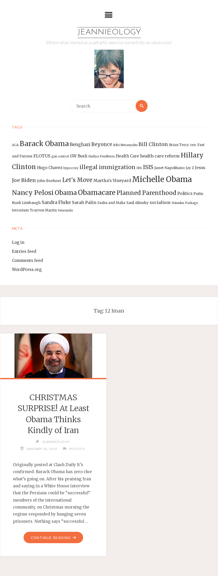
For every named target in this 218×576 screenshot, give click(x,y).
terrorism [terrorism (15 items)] (20, 210)
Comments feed (27, 260)
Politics (77, 449)
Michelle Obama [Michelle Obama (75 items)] (162, 179)
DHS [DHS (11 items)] (193, 145)
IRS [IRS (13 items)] (139, 168)
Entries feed (24, 251)
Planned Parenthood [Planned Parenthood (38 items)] (146, 192)
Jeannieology (109, 32)
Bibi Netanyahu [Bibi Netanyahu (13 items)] (125, 145)
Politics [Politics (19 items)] (184, 193)
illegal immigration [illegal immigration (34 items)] (107, 167)
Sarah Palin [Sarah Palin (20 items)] (84, 202)
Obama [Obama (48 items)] (66, 192)
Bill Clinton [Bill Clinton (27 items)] (153, 144)
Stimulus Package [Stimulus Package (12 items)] (185, 203)
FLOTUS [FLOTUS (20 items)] (41, 155)
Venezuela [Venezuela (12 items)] (65, 210)
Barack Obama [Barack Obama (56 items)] (44, 143)
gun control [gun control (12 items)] (60, 156)
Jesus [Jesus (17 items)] (200, 167)
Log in (18, 242)
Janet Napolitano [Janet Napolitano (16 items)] (169, 167)
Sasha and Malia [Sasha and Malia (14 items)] (111, 203)
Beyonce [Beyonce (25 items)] (101, 144)
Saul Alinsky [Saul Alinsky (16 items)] (137, 202)
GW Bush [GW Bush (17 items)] (78, 156)
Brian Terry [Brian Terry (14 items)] (179, 145)
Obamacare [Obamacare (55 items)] (96, 192)
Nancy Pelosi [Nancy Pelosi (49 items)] (33, 192)
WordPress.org (27, 269)
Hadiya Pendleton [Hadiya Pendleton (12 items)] (101, 156)
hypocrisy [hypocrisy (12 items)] (70, 168)
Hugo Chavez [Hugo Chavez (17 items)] (49, 167)
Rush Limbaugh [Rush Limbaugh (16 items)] (26, 202)
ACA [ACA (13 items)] (15, 145)
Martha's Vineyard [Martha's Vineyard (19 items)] (112, 180)
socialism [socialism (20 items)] (160, 202)
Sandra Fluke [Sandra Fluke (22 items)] (56, 202)
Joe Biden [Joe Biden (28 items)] (24, 180)
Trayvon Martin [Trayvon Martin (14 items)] (43, 210)
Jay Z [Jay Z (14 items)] (190, 168)
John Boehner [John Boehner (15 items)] (49, 181)
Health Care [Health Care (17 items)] (127, 156)
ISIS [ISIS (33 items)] (148, 167)
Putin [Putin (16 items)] (198, 193)
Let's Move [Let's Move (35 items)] (77, 180)
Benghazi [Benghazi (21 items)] (80, 144)
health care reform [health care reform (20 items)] (160, 155)
